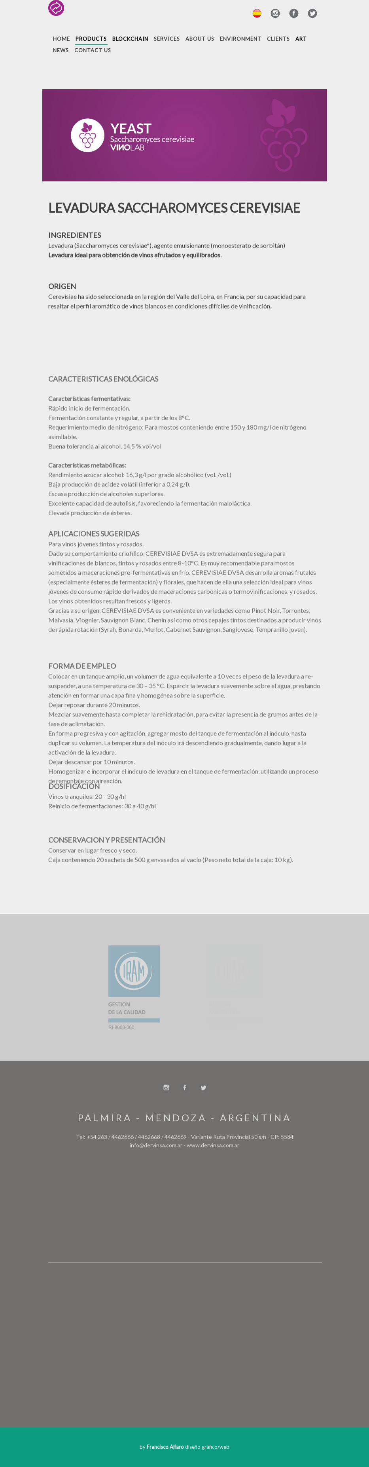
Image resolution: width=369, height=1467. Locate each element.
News (61, 50)
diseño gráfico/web (188, 1447)
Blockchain (130, 39)
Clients (278, 39)
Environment (240, 39)
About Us (199, 39)
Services (167, 39)
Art (301, 39)
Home (61, 39)
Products (91, 39)
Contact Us (92, 50)
